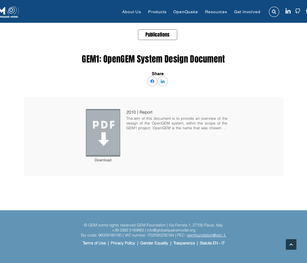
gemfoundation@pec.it (206, 235)
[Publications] (157, 34)
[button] (132, 12)
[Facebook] (152, 81)
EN (215, 243)
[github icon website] (297, 11)
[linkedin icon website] (288, 11)
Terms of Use (94, 243)
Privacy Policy (123, 243)
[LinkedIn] (162, 81)
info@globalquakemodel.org (171, 230)
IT (223, 243)
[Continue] (291, 244)
